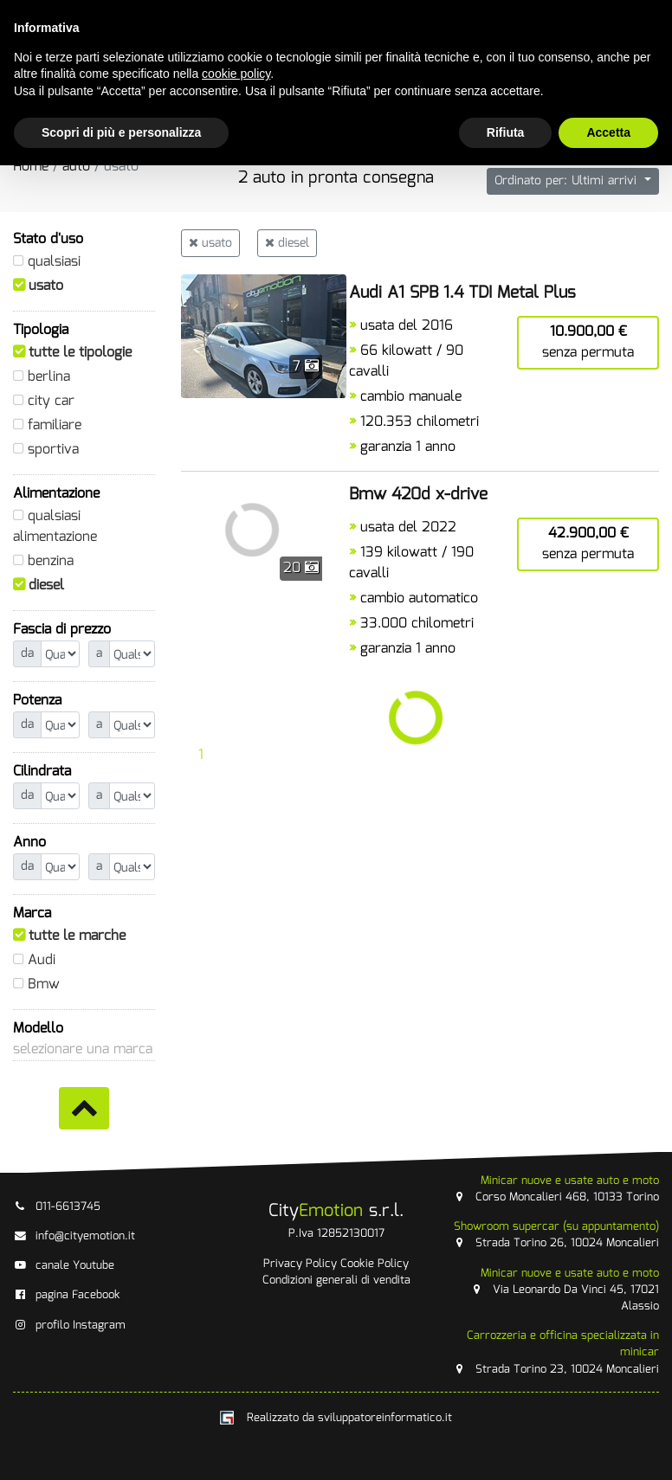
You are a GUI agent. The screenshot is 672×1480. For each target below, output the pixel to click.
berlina (49, 377)
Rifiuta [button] (506, 132)
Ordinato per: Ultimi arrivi (567, 180)
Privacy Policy (300, 1264)
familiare (54, 425)
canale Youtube (63, 1266)
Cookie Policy (374, 1264)
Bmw (44, 984)
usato (46, 286)
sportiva (53, 449)
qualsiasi (54, 262)
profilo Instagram (69, 1325)
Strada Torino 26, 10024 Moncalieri (556, 1235)
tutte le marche (77, 936)
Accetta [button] (608, 132)
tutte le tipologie (80, 353)
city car (51, 401)
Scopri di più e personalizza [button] (121, 132)
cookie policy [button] (236, 73)
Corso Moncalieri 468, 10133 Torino (556, 1189)
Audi (41, 960)
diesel (46, 585)
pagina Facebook (66, 1295)
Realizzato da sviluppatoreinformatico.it (336, 1418)
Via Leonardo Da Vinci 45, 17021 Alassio (564, 1290)
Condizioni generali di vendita (336, 1280)
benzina (51, 561)
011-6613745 (56, 1207)
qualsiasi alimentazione (55, 526)
